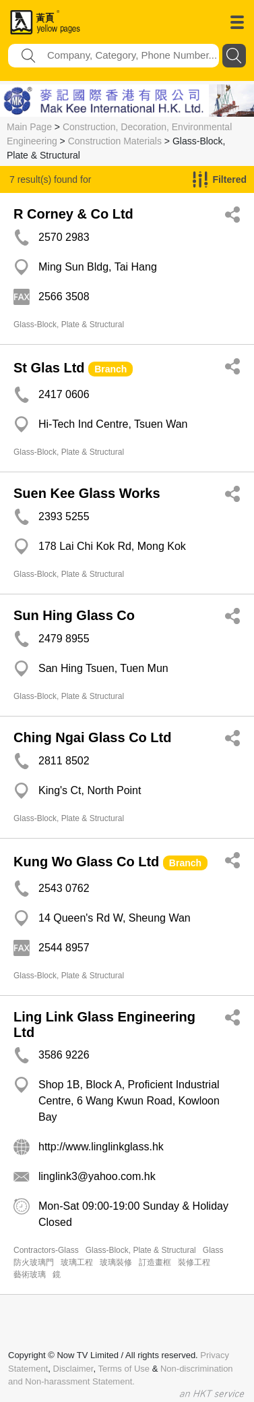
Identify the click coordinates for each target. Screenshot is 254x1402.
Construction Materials (115, 141)
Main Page (29, 126)
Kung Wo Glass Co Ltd (86, 861)
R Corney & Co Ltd (73, 213)
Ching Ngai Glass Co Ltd (92, 737)
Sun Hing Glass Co (74, 615)
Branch (110, 369)
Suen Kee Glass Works (86, 493)
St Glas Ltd (49, 367)
